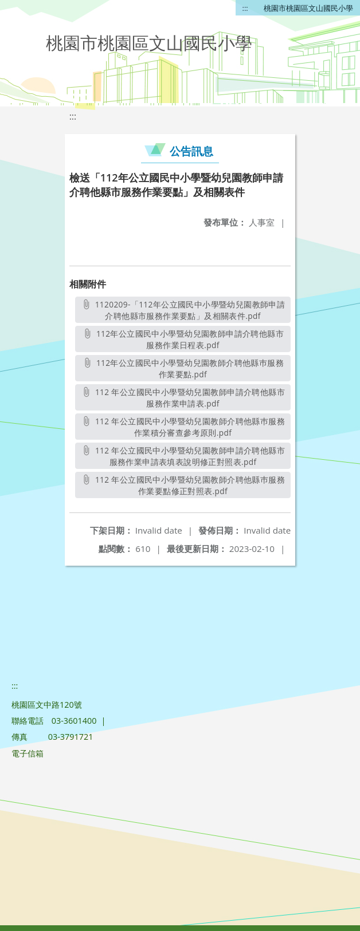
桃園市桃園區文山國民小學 (308, 8)
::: (245, 8)
